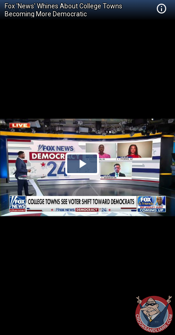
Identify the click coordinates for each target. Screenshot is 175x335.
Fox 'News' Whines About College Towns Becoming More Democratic (63, 10)
